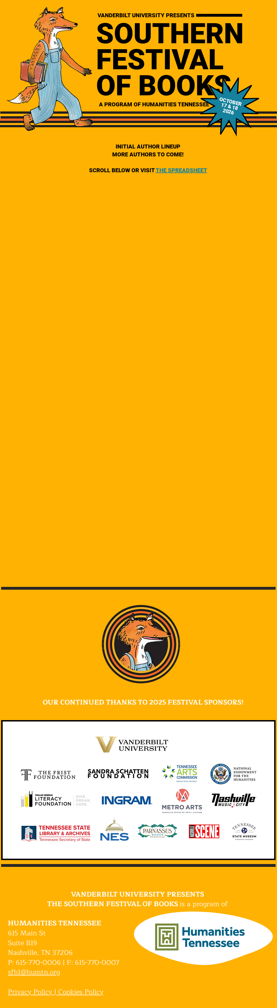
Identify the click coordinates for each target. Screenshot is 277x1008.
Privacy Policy (30, 992)
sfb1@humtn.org (34, 972)
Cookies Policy (80, 992)
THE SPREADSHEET (181, 170)
